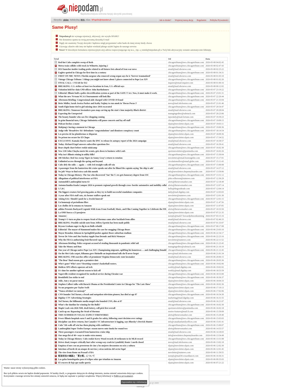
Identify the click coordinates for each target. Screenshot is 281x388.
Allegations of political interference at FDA (76, 178)
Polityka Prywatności (219, 20)
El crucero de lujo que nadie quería (72, 362)
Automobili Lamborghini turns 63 (71, 181)
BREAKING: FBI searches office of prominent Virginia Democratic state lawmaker (94, 256)
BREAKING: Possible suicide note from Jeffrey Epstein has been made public (92, 222)
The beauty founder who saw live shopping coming (79, 116)
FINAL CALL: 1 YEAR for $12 (70, 82)
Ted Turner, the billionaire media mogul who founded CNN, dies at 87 (88, 301)
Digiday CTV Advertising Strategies (72, 297)
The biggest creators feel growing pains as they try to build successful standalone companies (98, 191)
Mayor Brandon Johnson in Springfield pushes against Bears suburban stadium (92, 232)
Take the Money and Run (68, 246)
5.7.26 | (59, 188)
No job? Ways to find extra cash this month (76, 171)
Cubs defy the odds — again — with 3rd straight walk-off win (84, 164)
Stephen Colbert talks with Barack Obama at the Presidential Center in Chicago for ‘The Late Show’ (102, 284)
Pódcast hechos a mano (66, 123)
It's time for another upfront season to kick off (77, 270)
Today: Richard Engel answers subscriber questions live (81, 144)
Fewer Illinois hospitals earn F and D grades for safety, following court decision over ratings (98, 318)
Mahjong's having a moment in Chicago (74, 127)
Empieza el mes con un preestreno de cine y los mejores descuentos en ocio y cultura (94, 345)
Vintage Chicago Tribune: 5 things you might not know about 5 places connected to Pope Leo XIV (101, 79)
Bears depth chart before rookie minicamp (75, 147)
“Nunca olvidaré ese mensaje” (70, 290)
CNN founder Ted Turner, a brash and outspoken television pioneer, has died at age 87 (95, 294)
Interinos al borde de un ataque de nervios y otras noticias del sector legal (89, 348)
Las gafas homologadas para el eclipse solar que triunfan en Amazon (87, 359)
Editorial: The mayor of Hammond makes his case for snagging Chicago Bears (92, 229)
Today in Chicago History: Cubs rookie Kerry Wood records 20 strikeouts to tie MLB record (98, 338)
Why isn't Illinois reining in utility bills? (74, 154)
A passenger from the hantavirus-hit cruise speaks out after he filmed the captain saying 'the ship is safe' (104, 168)
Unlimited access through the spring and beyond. (78, 161)
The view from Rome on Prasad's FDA (74, 352)
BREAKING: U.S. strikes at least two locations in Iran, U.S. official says (89, 86)
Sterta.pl (140, 386)
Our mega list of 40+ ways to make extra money (78, 335)
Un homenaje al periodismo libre (71, 202)
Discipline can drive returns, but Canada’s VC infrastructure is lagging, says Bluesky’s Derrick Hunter (103, 321)
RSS (83, 20)
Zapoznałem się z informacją (134, 382)
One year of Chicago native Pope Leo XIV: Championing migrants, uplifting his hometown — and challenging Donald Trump (113, 249)
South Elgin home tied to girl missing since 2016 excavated (83, 106)
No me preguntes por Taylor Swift (71, 287)
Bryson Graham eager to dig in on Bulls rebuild (78, 226)
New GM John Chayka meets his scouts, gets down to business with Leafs (89, 150)
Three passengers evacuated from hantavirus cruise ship (82, 331)
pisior (66, 20)
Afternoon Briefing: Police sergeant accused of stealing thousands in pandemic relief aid (96, 243)
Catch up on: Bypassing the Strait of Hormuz (77, 311)
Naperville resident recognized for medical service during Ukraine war (88, 273)
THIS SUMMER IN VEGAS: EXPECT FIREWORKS (81, 314)
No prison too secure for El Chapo (71, 137)
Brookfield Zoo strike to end (69, 277)
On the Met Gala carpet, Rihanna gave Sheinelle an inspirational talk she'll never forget (96, 253)
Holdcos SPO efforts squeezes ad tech (73, 266)
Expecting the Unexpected (68, 113)
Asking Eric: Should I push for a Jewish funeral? (78, 198)
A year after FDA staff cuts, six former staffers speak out (82, 195)
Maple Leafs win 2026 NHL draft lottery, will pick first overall (84, 307)
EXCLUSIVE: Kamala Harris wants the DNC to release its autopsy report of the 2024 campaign (100, 140)
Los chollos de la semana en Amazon (73, 205)
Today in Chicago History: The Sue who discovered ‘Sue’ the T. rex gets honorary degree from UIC (101, 174)
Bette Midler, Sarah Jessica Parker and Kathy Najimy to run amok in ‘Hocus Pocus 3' (95, 103)
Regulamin (201, 20)
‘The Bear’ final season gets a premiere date (76, 260)
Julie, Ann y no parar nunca (69, 280)
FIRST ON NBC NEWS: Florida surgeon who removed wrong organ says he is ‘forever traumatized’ (102, 75)
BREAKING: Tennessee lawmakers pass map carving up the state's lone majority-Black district (100, 109)
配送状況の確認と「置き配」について (74, 355)
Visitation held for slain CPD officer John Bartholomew (81, 89)
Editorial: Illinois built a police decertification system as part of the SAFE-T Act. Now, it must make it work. (105, 92)
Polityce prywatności (123, 376)
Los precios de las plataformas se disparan (75, 133)
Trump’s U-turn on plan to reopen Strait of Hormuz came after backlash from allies (94, 219)
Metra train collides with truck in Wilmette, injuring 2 (81, 65)
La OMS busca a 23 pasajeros (69, 212)
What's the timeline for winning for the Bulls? (77, 304)
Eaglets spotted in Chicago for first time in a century (80, 72)
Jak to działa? (165, 20)
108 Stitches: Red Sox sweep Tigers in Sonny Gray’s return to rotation (88, 157)
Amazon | (60, 215)
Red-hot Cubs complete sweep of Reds (73, 62)
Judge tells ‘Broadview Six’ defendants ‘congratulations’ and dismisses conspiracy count (96, 130)
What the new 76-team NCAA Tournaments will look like (82, 96)
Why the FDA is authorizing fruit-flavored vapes (78, 239)
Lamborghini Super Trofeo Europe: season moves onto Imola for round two (90, 328)
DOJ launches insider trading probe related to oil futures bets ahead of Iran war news (95, 69)
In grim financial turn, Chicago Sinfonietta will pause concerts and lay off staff (92, 120)
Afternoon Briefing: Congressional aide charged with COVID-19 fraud (88, 99)
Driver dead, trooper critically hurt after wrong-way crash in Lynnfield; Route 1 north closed (99, 342)
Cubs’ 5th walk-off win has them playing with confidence (82, 325)
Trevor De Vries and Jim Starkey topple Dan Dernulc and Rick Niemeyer (89, 236)
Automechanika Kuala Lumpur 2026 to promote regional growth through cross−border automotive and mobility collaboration (114, 185)
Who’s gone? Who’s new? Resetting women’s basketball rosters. (85, 263)
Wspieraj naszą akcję (184, 20)
